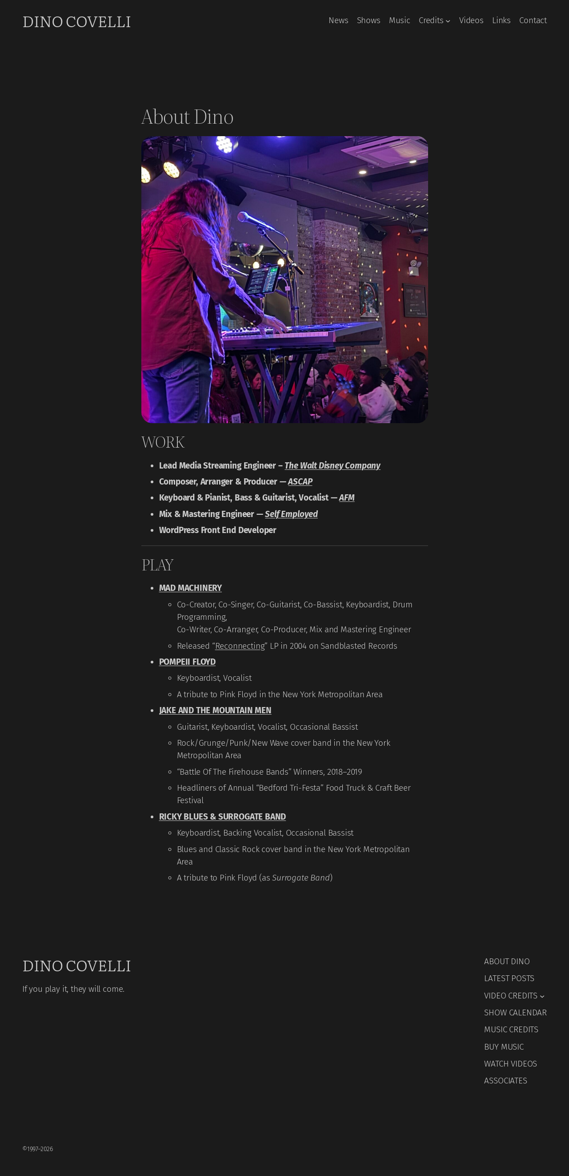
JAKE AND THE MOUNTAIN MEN (215, 710)
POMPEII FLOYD (187, 662)
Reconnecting (240, 646)
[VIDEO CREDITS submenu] (542, 995)
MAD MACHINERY (190, 588)
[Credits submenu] (447, 20)
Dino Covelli (76, 20)
